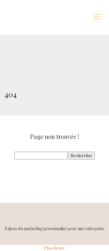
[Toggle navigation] (96, 17)
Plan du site (54, 248)
